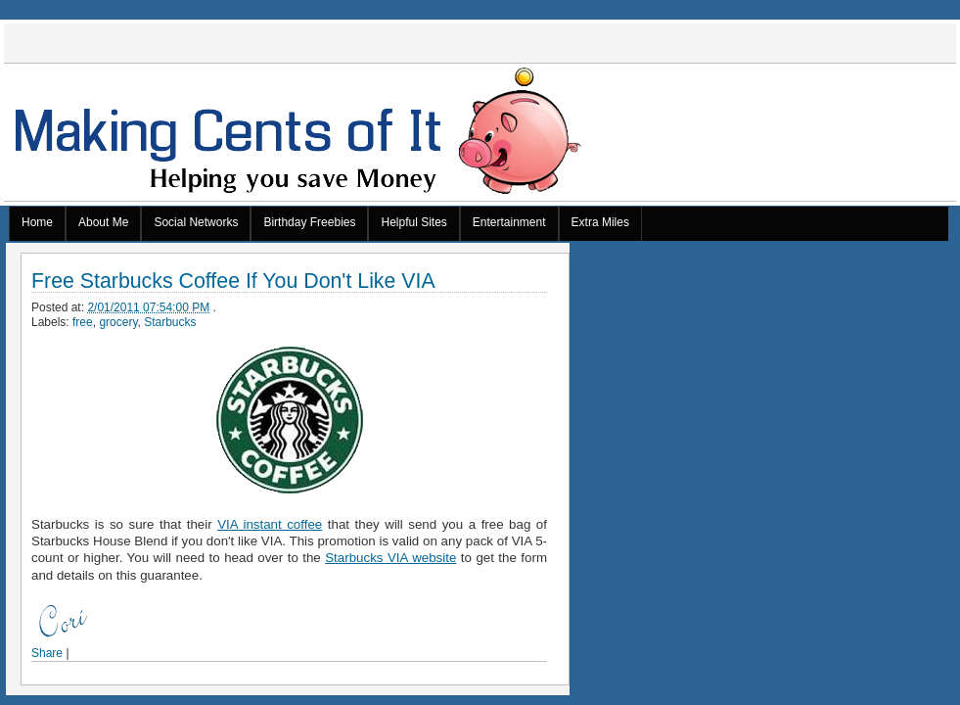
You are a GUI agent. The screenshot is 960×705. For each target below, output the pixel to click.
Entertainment (509, 222)
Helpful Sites (413, 222)
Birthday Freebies (309, 222)
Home (37, 222)
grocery (118, 322)
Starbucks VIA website (390, 557)
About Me (103, 222)
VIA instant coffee (269, 524)
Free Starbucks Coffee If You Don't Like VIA (233, 281)
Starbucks (170, 322)
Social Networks (196, 222)
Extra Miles (600, 222)
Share (47, 653)
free (82, 322)
